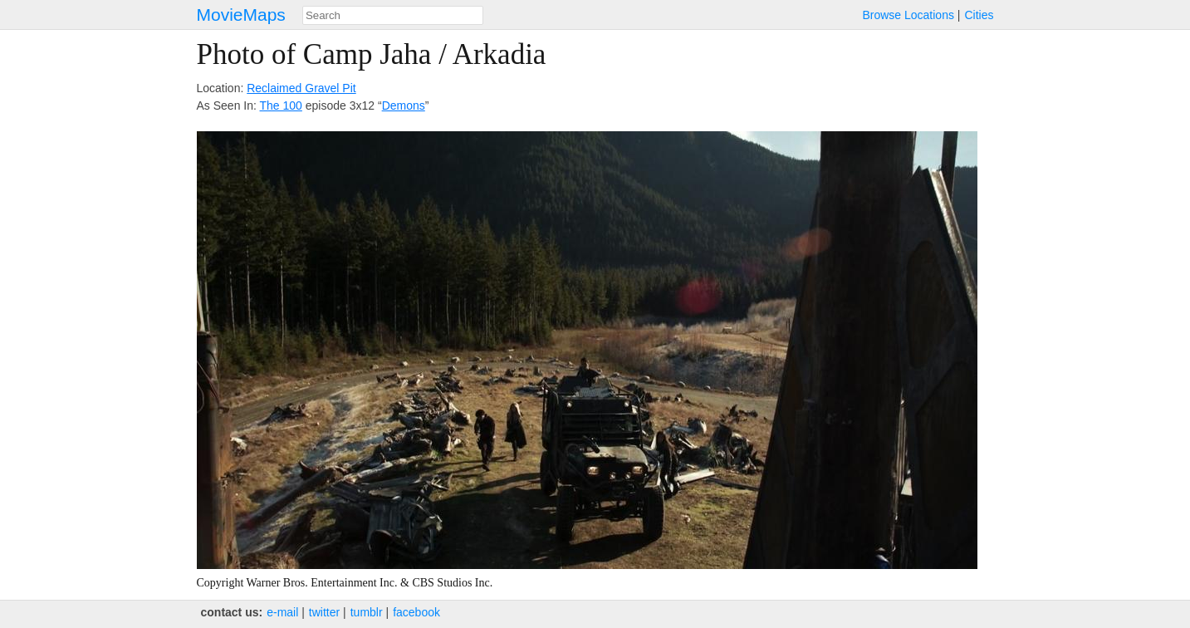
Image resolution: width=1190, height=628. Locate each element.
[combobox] (392, 15)
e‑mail (282, 612)
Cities (978, 15)
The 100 (281, 105)
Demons (403, 105)
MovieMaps (241, 14)
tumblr (366, 612)
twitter (324, 612)
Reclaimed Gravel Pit (301, 88)
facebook (416, 612)
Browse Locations (908, 15)
